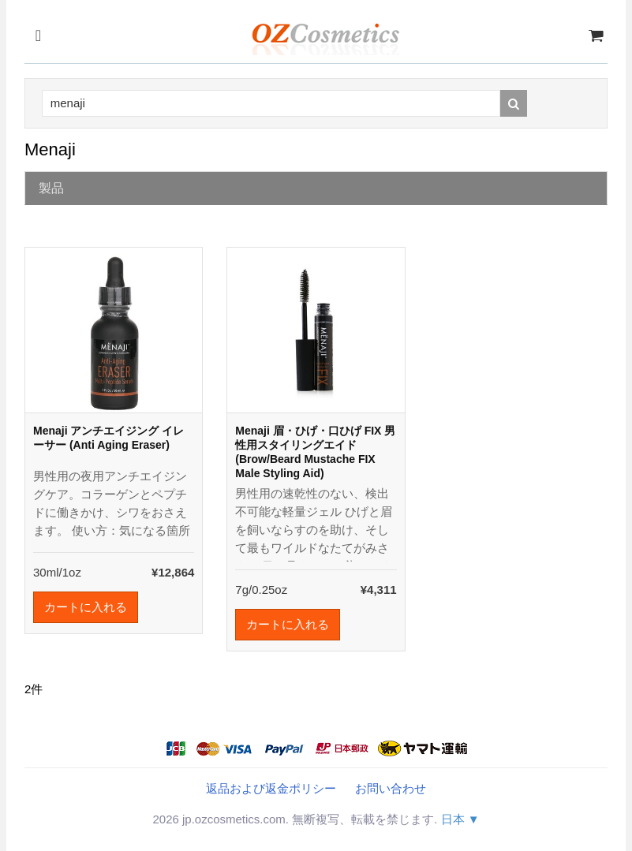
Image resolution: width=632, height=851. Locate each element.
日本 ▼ (460, 819)
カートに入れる (85, 607)
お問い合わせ (390, 788)
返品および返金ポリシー (271, 788)
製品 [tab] (51, 188)
